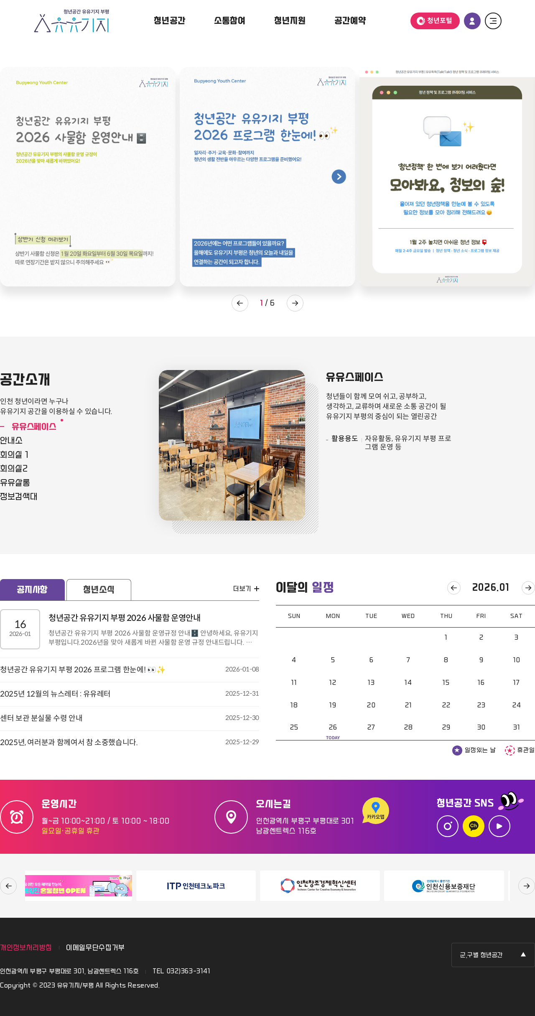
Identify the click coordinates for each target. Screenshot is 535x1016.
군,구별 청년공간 (481, 955)
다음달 (528, 588)
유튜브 (499, 826)
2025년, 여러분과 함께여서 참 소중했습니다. (129, 742)
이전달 (454, 588)
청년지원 (290, 21)
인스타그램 (448, 826)
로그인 (472, 21)
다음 (526, 886)
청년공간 (169, 21)
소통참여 (229, 21)
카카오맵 (377, 811)
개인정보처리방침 (26, 948)
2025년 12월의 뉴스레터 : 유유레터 (129, 694)
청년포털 (439, 20)
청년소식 (99, 590)
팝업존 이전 (240, 303)
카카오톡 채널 (473, 826)
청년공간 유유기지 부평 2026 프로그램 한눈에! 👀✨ (129, 669)
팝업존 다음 (295, 303)
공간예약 (350, 21)
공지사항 (32, 590)
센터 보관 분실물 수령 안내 (129, 718)
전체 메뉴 (493, 21)
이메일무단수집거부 (95, 948)
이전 (8, 886)
